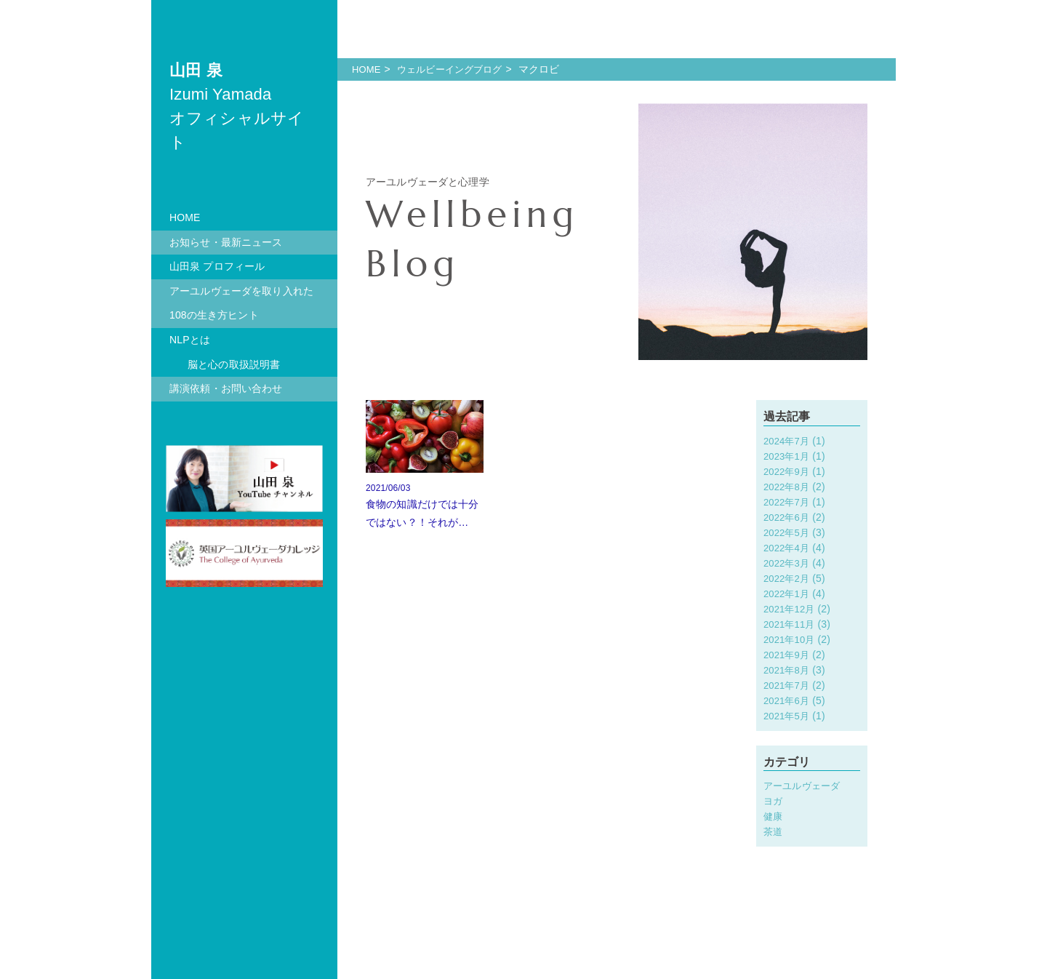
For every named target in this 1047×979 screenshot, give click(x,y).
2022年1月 (788, 593)
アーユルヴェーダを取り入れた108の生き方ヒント (241, 303)
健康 (773, 816)
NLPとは (189, 339)
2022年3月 (788, 563)
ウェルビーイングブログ (456, 69)
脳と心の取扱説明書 (234, 364)
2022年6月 (788, 517)
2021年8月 (788, 670)
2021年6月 (788, 700)
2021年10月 (791, 639)
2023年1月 (788, 456)
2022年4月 (788, 548)
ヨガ (773, 801)
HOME (185, 217)
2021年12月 (791, 609)
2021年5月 (788, 716)
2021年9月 (788, 654)
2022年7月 (788, 502)
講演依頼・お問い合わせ (226, 388)
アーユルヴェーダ (804, 785)
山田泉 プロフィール (217, 266)
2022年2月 (788, 578)
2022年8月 (788, 486)
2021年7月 (788, 685)
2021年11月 (791, 624)
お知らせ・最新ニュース (226, 242)
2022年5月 (788, 532)
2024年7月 (788, 441)
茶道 (773, 831)
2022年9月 (788, 471)
